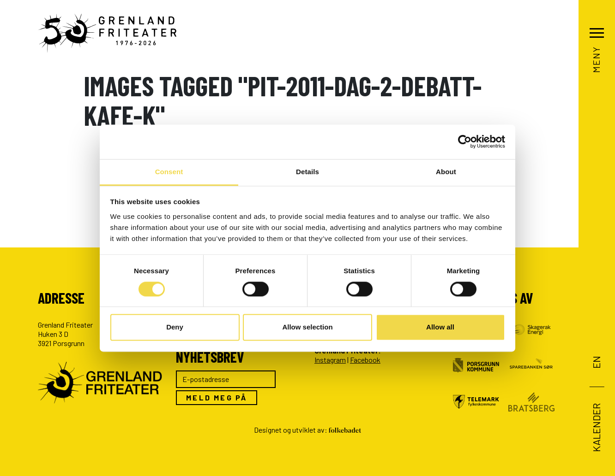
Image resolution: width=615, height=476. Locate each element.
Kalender (596, 427)
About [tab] (446, 172)
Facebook (365, 359)
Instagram (330, 359)
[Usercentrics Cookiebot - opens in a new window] (464, 141)
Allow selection (307, 327)
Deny (174, 327)
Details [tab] (307, 172)
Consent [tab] (169, 172)
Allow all (440, 327)
